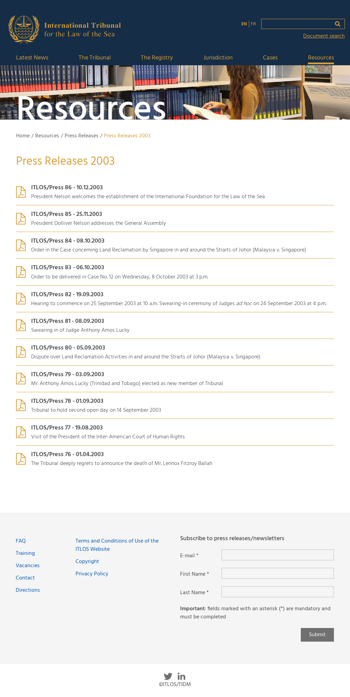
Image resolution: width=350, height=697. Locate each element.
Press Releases (81, 136)
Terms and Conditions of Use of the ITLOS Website (117, 545)
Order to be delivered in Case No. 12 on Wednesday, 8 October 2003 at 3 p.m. (119, 277)
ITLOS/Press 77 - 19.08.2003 (67, 428)
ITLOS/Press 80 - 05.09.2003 (68, 348)
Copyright (87, 561)
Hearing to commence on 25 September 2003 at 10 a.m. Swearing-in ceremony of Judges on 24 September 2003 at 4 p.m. (178, 303)
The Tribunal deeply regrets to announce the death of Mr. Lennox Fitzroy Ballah (121, 463)
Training (25, 553)
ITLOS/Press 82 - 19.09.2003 (67, 295)
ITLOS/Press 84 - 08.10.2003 (68, 241)
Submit (317, 634)
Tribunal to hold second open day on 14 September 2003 (96, 410)
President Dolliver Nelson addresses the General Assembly (98, 223)
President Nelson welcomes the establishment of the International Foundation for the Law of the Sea (148, 196)
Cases (270, 58)
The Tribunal (95, 58)
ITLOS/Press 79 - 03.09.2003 (67, 375)
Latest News (32, 58)
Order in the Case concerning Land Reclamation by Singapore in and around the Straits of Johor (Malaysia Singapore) (168, 250)
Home (23, 136)
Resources (321, 58)
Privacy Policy (92, 574)
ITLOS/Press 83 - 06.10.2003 (67, 268)
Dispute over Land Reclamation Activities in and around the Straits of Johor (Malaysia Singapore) (145, 357)
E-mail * (189, 555)
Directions (28, 590)
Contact (25, 578)
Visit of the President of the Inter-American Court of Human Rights (108, 437)
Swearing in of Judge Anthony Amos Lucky (80, 330)
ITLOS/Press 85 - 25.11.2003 (66, 214)
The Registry (157, 58)
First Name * (194, 574)
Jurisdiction (218, 58)
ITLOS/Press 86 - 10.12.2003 (67, 188)
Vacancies (28, 565)
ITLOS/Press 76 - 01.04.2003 (67, 455)
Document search (324, 36)
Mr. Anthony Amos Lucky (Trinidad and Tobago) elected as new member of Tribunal (127, 383)
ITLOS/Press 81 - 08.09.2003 (67, 321)
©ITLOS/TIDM (175, 685)
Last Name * (194, 592)
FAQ (21, 541)
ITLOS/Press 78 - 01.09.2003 (67, 401)
